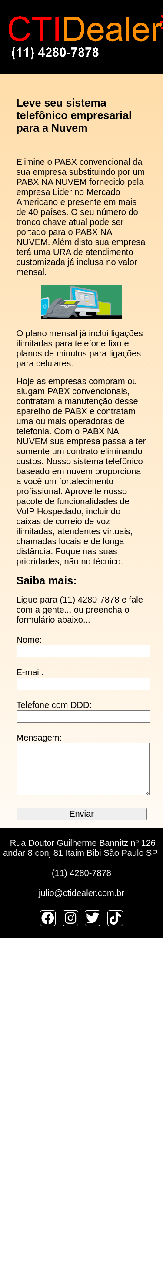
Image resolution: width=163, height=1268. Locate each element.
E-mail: (30, 672)
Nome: (29, 639)
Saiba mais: (47, 580)
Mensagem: (39, 737)
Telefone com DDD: (54, 705)
